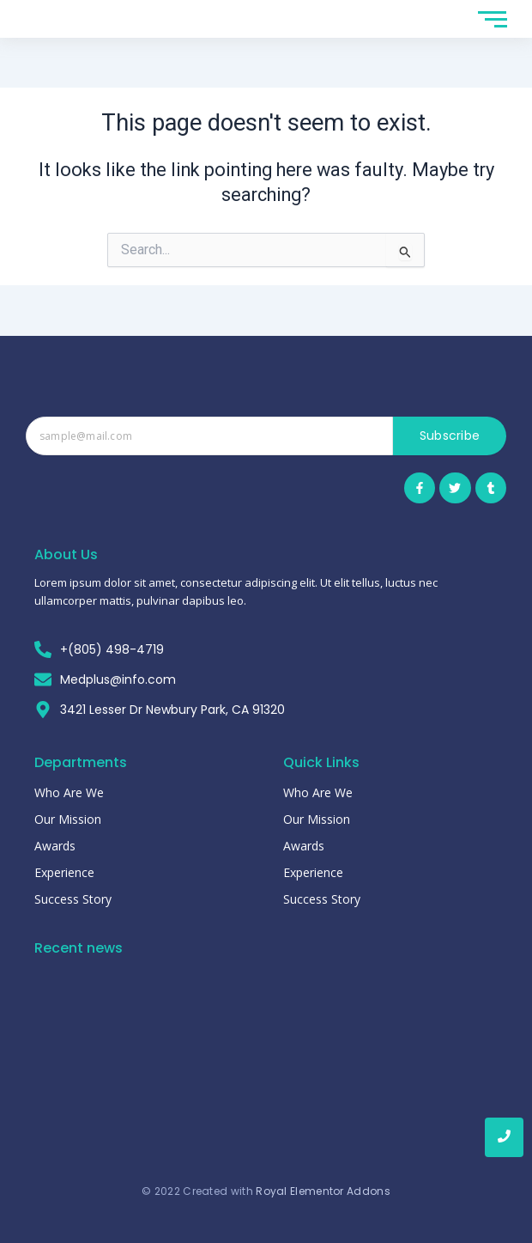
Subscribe (450, 435)
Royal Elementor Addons (323, 1191)
